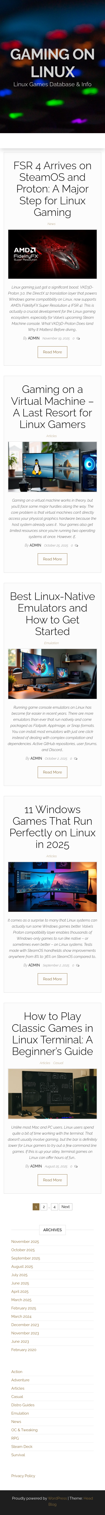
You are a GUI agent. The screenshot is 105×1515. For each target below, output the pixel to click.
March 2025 (21, 1300)
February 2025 (23, 1308)
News (51, 224)
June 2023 (20, 1341)
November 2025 (25, 1241)
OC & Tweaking (24, 1430)
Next (66, 1207)
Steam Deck (21, 1446)
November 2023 (25, 1333)
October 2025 (23, 1250)
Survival (18, 1455)
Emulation (51, 643)
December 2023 (25, 1325)
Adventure (20, 1380)
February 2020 (23, 1350)
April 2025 (19, 1291)
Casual (58, 1063)
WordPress (57, 1498)
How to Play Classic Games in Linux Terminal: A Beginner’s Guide (52, 1033)
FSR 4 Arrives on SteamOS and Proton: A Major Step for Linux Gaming (52, 188)
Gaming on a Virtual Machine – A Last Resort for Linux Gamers (52, 407)
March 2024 (21, 1316)
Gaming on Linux (52, 63)
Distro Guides (22, 1405)
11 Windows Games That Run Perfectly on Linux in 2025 (52, 827)
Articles (51, 436)
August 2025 (22, 1266)
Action (16, 1371)
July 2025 (19, 1275)
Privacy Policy (23, 1476)
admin (34, 338)
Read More (52, 352)
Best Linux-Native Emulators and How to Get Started (52, 614)
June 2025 (20, 1283)
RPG (15, 1438)
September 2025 (25, 1258)
